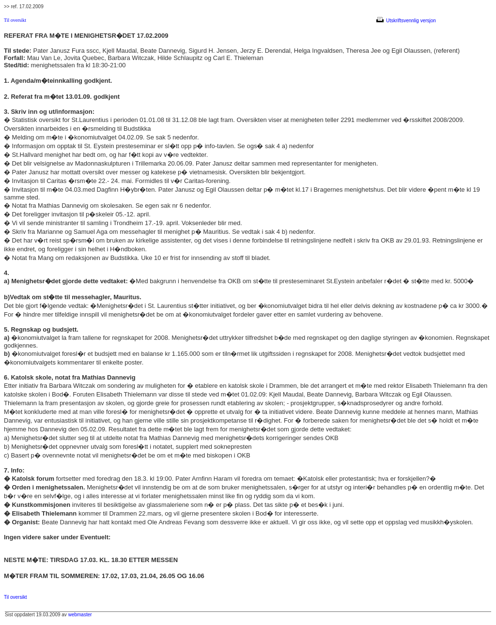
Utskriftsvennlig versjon (406, 20)
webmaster (80, 614)
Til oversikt (15, 20)
